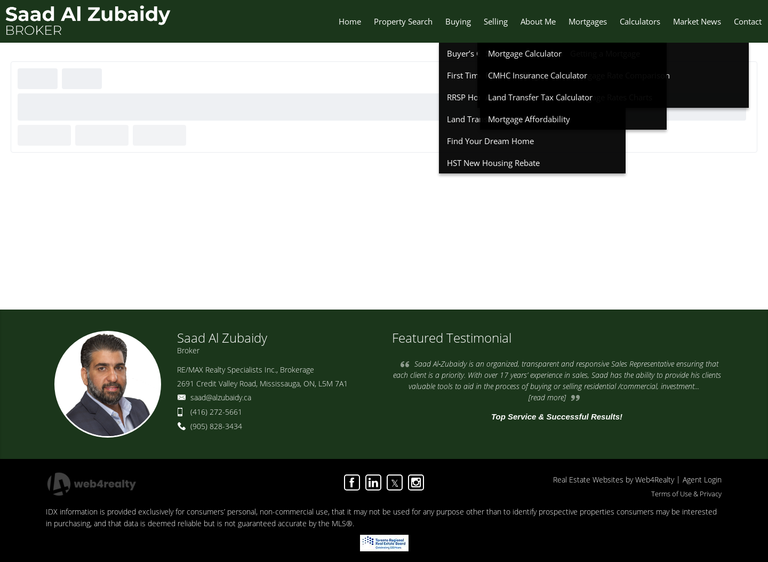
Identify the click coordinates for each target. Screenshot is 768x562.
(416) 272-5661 (216, 412)
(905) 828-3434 (216, 426)
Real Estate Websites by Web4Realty (613, 479)
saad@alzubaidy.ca (220, 397)
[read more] (547, 397)
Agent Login (702, 479)
